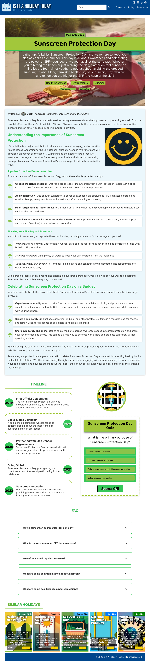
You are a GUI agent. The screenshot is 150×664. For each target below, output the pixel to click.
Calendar (121, 7)
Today (131, 7)
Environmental (80, 82)
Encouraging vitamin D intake (100, 460)
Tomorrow (142, 7)
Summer (99, 82)
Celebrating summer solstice (100, 478)
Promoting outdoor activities (100, 451)
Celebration (84, 89)
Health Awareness (56, 82)
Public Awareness (68, 89)
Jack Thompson (36, 113)
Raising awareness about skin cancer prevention (109, 469)
